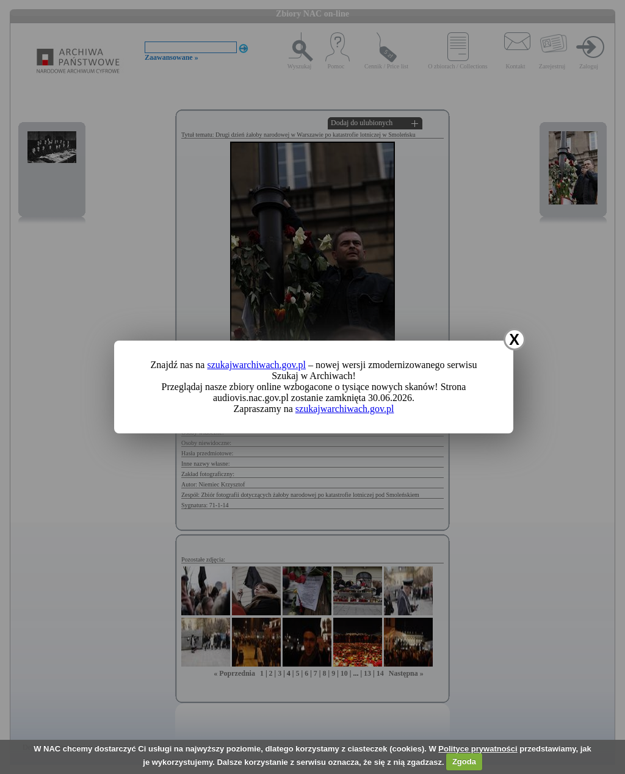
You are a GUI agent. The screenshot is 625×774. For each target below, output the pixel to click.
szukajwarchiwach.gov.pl (256, 365)
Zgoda (464, 761)
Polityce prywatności (477, 748)
